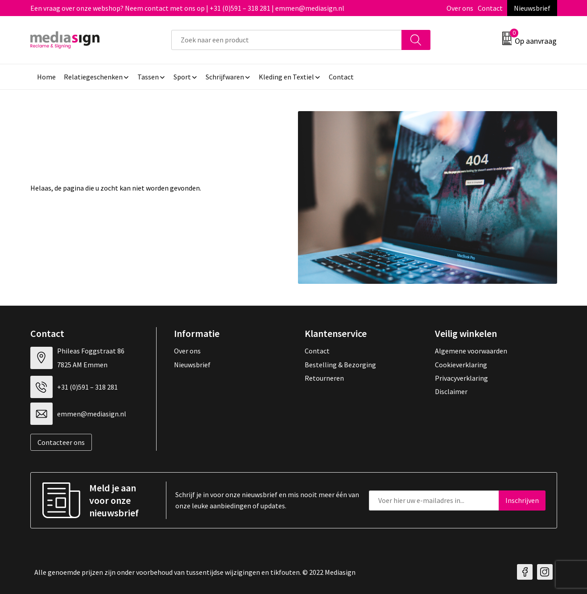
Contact (490, 8)
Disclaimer (451, 391)
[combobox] (286, 40)
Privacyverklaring (461, 378)
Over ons (459, 8)
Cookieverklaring (461, 364)
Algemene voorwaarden (471, 350)
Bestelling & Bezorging (340, 364)
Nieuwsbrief (532, 8)
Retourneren (324, 378)
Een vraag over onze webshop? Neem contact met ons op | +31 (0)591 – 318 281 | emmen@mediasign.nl (187, 8)
